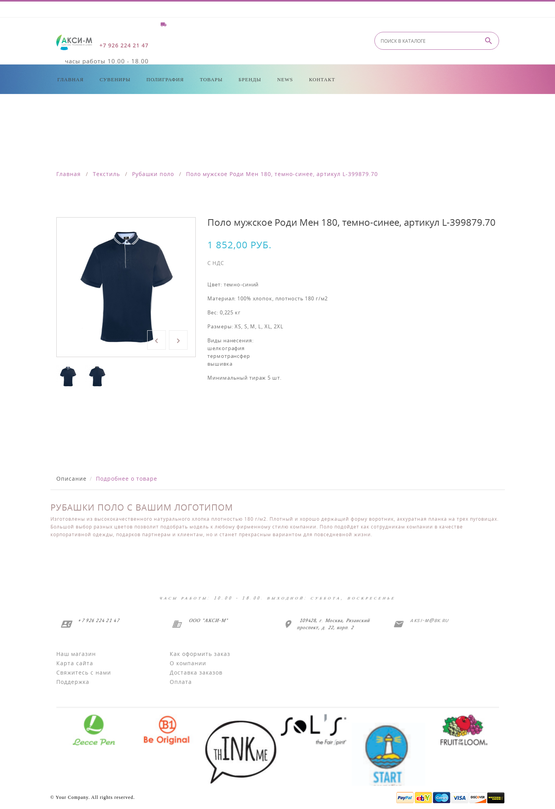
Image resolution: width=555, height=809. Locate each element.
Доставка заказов (196, 672)
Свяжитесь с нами (83, 672)
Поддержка (72, 681)
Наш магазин (76, 653)
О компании (188, 663)
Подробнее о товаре (126, 478)
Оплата (181, 681)
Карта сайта (74, 663)
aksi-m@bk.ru (428, 620)
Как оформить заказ (200, 653)
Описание (71, 478)
